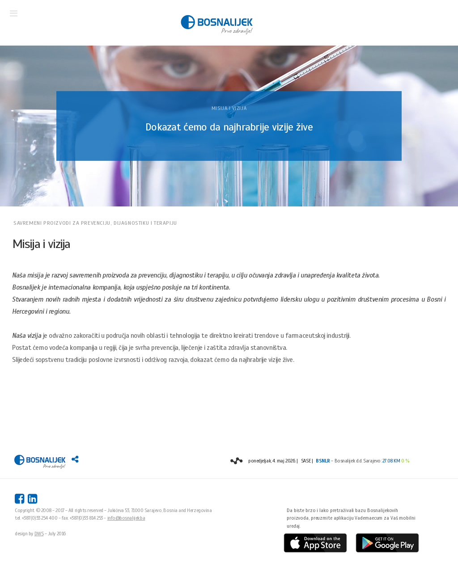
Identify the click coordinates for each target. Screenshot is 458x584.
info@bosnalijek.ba (126, 518)
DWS (39, 533)
